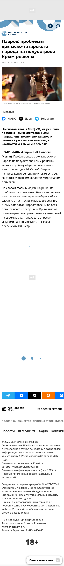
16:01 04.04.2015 (10, 62)
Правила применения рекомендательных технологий (27, 476)
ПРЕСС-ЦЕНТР (26, 432)
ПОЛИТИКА (9, 421)
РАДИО (43, 432)
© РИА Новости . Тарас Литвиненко (16, 103)
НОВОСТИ (8, 432)
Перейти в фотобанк (41, 103)
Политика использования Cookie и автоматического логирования (22, 465)
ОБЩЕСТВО (24, 421)
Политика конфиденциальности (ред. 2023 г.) (29, 470)
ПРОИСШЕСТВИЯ (43, 421)
